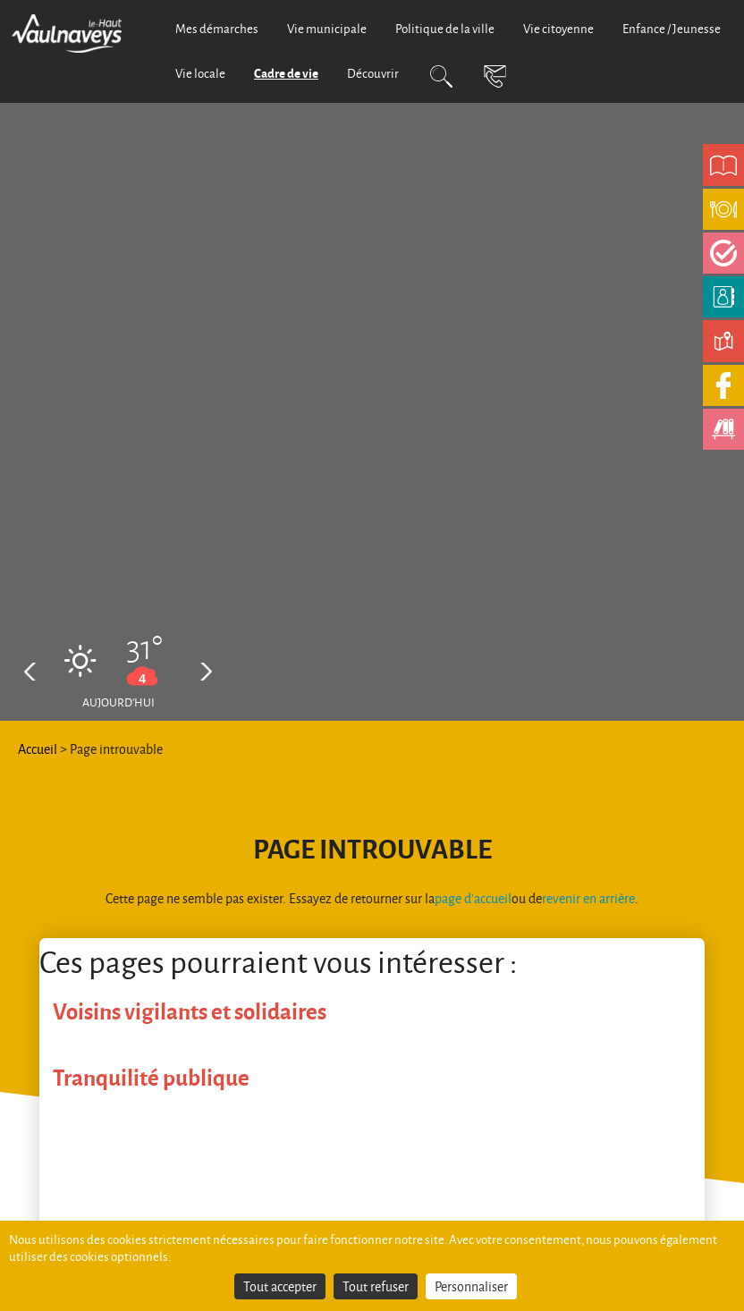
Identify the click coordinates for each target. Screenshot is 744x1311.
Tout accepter (280, 1286)
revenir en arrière (588, 898)
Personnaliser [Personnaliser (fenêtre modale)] (471, 1286)
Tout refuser (375, 1286)
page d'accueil (473, 898)
